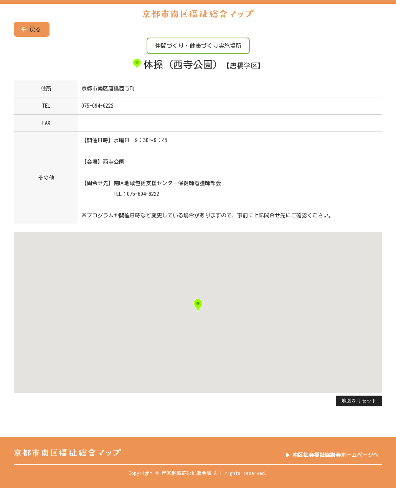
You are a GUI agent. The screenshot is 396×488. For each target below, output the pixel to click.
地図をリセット (359, 401)
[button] (198, 305)
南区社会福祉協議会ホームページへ (335, 455)
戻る (31, 29)
